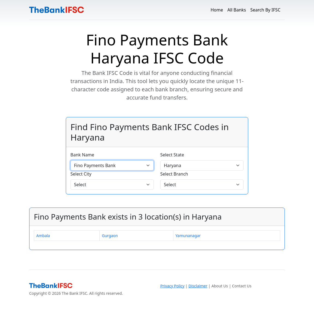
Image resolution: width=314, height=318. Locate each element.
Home (217, 10)
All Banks (236, 10)
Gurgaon (110, 235)
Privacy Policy (172, 285)
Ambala (43, 235)
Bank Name (82, 155)
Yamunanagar (188, 235)
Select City (80, 174)
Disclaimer (197, 285)
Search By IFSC (265, 10)
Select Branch (174, 174)
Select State (172, 155)
